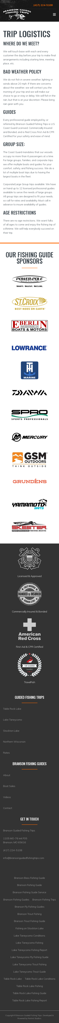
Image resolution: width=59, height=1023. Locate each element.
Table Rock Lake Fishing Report (29, 1000)
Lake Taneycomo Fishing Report (29, 950)
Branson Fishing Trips (44, 899)
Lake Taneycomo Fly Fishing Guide (29, 957)
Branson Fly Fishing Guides (29, 906)
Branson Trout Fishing (29, 913)
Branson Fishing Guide (29, 885)
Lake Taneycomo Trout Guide (29, 971)
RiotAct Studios (34, 1018)
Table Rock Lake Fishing (29, 986)
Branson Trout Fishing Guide (29, 921)
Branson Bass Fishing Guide (29, 877)
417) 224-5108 (13, 850)
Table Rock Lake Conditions (40, 978)
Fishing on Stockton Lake (30, 928)
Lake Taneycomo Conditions (29, 935)
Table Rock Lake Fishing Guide (29, 993)
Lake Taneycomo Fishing (29, 942)
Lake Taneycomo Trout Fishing (29, 964)
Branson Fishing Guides (16, 899)
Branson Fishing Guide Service (29, 892)
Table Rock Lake (13, 978)
